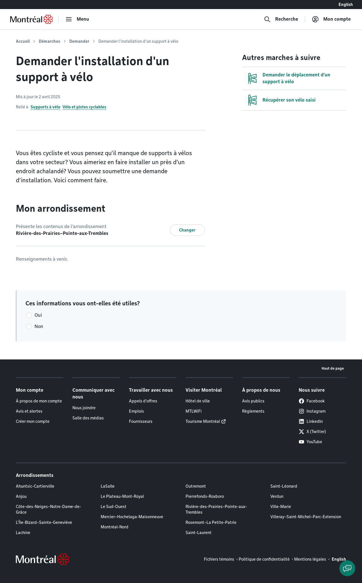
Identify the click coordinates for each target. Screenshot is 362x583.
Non (39, 326)
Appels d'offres (143, 401)
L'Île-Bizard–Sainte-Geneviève (44, 522)
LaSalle (108, 486)
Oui (38, 315)
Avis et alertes (29, 411)
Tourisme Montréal (203, 421)
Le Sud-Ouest (113, 506)
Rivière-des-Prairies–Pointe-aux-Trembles (216, 509)
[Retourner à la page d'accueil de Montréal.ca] (31, 19)
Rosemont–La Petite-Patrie (211, 522)
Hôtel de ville (198, 401)
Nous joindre (84, 408)
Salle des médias (88, 418)
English (346, 4)
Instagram (312, 411)
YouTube (310, 442)
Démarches (49, 41)
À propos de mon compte (39, 401)
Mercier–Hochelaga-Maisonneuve (132, 517)
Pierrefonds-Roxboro (205, 496)
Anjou (21, 496)
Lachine (23, 532)
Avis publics (253, 401)
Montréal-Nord (114, 527)
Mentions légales (310, 559)
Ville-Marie (280, 506)
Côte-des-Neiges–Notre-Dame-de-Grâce (48, 509)
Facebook (312, 401)
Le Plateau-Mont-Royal (122, 496)
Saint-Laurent (199, 532)
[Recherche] (281, 19)
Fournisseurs (140, 421)
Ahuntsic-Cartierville (35, 486)
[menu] (77, 19)
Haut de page (333, 368)
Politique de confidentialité (264, 559)
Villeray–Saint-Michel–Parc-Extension (305, 517)
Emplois (136, 411)
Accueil (23, 41)
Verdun (276, 496)
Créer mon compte (32, 421)
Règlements (253, 411)
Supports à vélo (45, 107)
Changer (187, 230)
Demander (79, 41)
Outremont (196, 486)
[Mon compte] (331, 19)
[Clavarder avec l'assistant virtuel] (347, 568)
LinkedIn (311, 421)
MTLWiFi (194, 411)
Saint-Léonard (283, 486)
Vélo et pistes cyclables (84, 107)
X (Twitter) (312, 431)
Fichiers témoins (219, 559)
